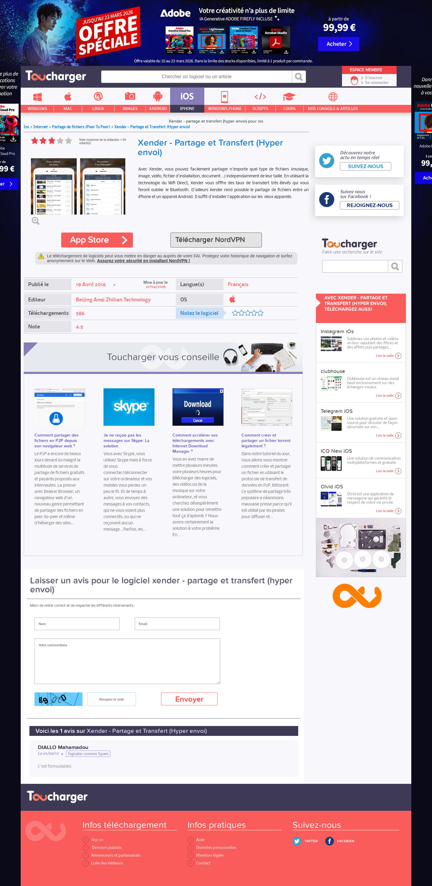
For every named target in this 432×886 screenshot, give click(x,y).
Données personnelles (212, 847)
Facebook (346, 841)
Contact (199, 863)
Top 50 (92, 840)
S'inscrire (373, 78)
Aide (196, 840)
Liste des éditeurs (102, 863)
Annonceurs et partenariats (111, 855)
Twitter (311, 841)
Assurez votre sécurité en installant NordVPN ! (143, 260)
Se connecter (376, 82)
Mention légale (206, 855)
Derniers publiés (102, 847)
